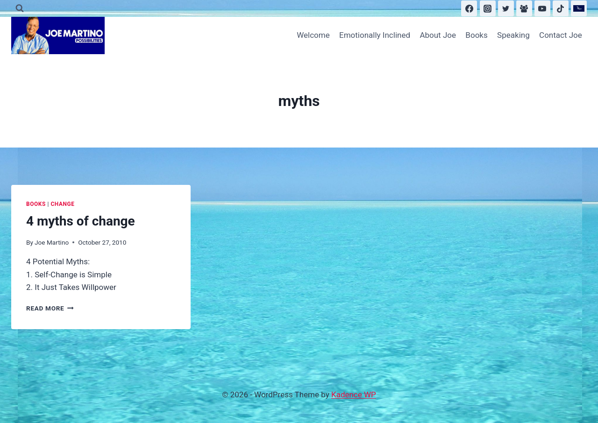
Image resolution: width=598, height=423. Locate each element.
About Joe (438, 35)
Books (476, 35)
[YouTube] (542, 8)
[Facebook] (469, 8)
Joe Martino (52, 242)
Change (62, 204)
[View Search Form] (19, 8)
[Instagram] (488, 8)
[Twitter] (506, 8)
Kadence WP (353, 394)
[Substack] (579, 8)
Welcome (313, 35)
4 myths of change (80, 221)
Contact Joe (560, 35)
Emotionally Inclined (374, 35)
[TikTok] (561, 8)
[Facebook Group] (524, 8)
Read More (50, 308)
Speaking (513, 35)
